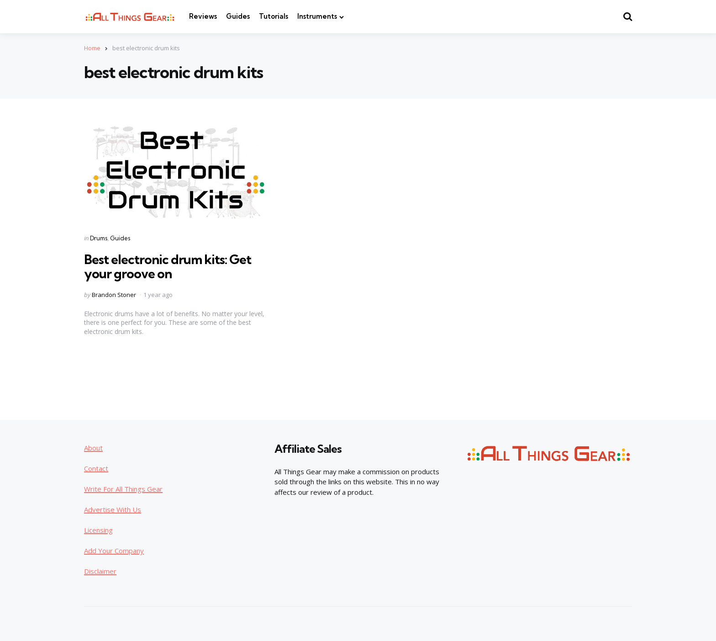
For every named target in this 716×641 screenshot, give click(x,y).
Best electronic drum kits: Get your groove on (167, 266)
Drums (98, 238)
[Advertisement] (563, 259)
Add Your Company (114, 550)
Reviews (203, 16)
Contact (96, 468)
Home (92, 48)
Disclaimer (100, 571)
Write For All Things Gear (123, 488)
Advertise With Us (112, 509)
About (93, 447)
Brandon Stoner (114, 295)
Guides (238, 16)
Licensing (98, 530)
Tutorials (273, 16)
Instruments (317, 16)
